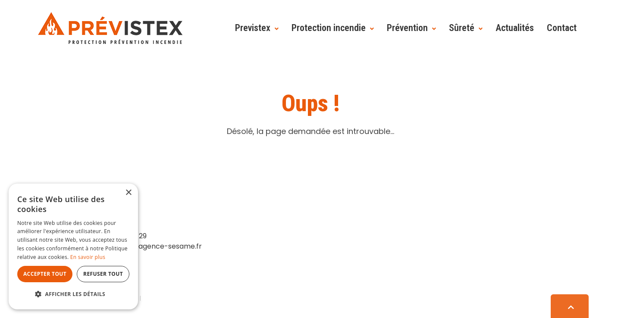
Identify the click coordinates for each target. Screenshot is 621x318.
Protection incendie (329, 27)
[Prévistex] (110, 27)
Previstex (252, 27)
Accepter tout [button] (44, 273)
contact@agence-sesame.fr (153, 246)
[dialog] (73, 246)
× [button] (128, 193)
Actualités (515, 27)
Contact (562, 27)
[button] (73, 294)
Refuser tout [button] (103, 273)
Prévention (407, 27)
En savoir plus (87, 257)
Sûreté (461, 27)
